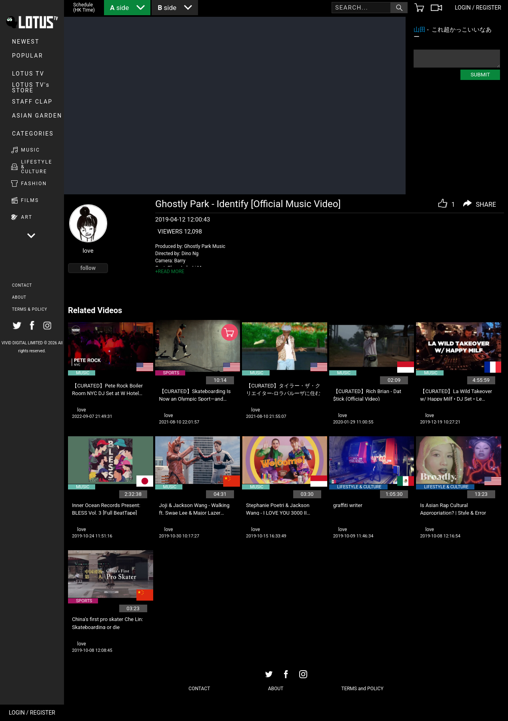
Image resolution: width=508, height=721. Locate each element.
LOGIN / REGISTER (32, 712)
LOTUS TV (28, 73)
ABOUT (19, 297)
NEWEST (26, 41)
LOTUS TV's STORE (31, 88)
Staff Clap (32, 101)
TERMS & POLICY (29, 309)
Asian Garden (37, 115)
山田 (420, 29)
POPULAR (27, 55)
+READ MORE (169, 271)
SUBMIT (480, 74)
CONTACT (22, 285)
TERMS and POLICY (362, 688)
